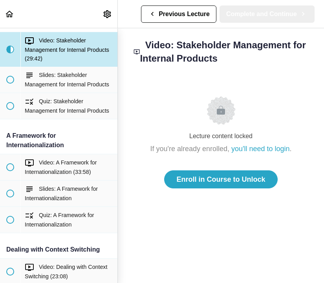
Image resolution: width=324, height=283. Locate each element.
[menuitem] (107, 14)
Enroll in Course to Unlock (220, 179)
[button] (10, 14)
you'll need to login (260, 149)
